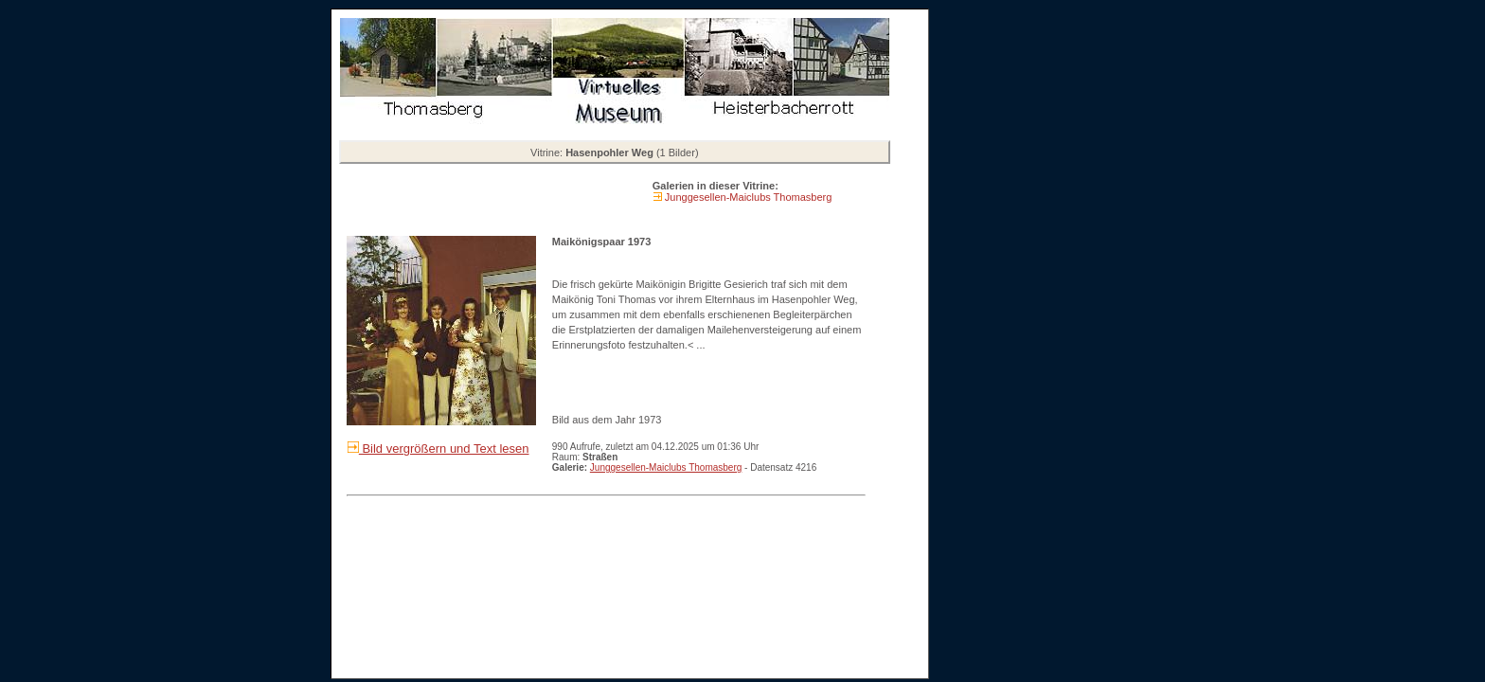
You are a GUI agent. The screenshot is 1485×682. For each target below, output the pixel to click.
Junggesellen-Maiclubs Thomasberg (747, 197)
